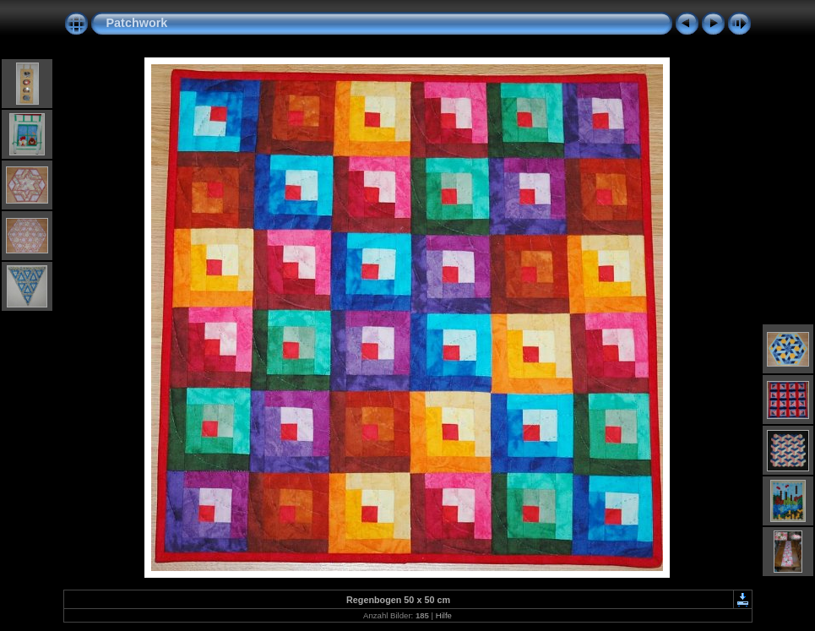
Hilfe (444, 615)
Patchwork (137, 23)
